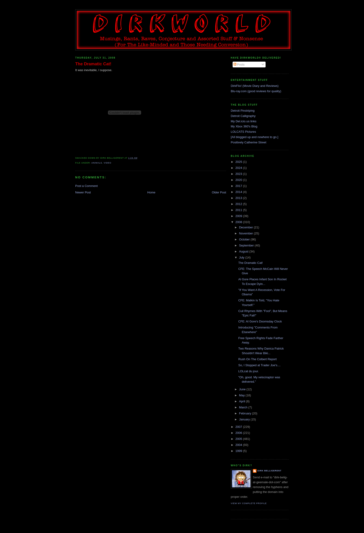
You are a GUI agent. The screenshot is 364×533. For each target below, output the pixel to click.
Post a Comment (86, 186)
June (243, 389)
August (244, 251)
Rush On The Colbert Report (257, 359)
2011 (239, 210)
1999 (239, 451)
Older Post (219, 192)
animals (96, 163)
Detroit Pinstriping (243, 110)
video (107, 163)
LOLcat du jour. (248, 371)
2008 (239, 222)
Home (151, 192)
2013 (239, 198)
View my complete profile (249, 503)
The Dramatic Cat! (93, 64)
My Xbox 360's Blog (244, 126)
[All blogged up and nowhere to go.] (254, 137)
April (242, 401)
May (242, 395)
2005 (239, 439)
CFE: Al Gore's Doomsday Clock (260, 321)
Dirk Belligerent (269, 471)
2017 (239, 186)
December (246, 227)
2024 (239, 168)
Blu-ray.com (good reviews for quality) (256, 91)
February (245, 413)
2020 (239, 180)
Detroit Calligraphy (243, 116)
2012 (239, 204)
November (246, 233)
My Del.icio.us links (244, 121)
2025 (239, 162)
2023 (239, 174)
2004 (239, 445)
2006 (239, 433)
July (242, 257)
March (243, 407)
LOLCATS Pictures (243, 131)
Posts (239, 64)
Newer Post (83, 192)
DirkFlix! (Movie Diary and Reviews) (255, 86)
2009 (239, 216)
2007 (239, 427)
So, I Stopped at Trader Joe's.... (259, 365)
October (245, 239)
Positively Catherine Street (248, 142)
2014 (239, 192)
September (247, 245)
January (245, 419)
